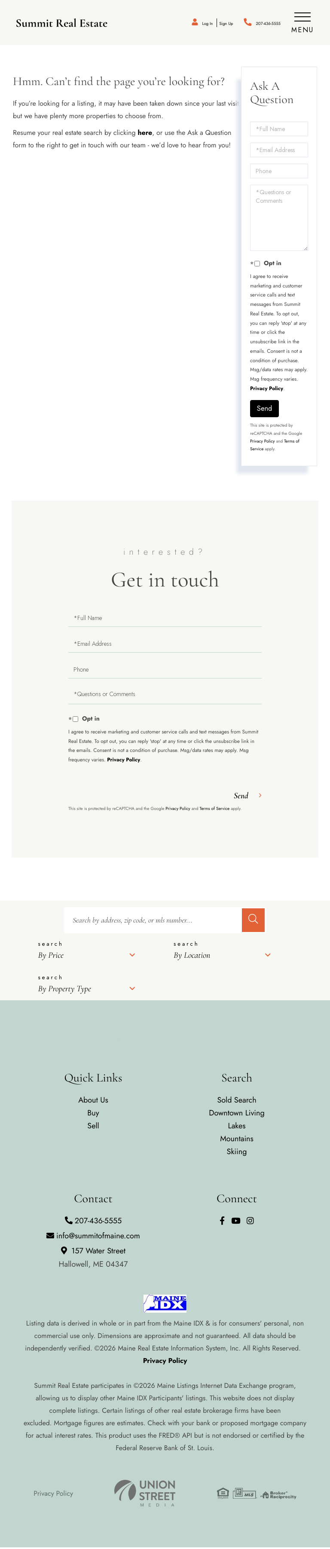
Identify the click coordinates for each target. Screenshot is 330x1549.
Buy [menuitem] (93, 1114)
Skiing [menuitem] (237, 1153)
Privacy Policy (266, 390)
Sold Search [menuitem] (236, 1101)
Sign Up (203, 23)
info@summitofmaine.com (93, 1237)
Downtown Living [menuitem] (237, 1114)
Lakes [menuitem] (237, 1127)
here (145, 134)
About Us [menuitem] (93, 1101)
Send (264, 410)
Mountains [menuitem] (237, 1140)
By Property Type (64, 990)
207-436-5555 (259, 23)
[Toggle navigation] (301, 23)
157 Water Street (93, 1259)
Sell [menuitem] (93, 1127)
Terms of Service (215, 810)
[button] (253, 922)
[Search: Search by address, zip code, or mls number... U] (152, 922)
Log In (176, 23)
